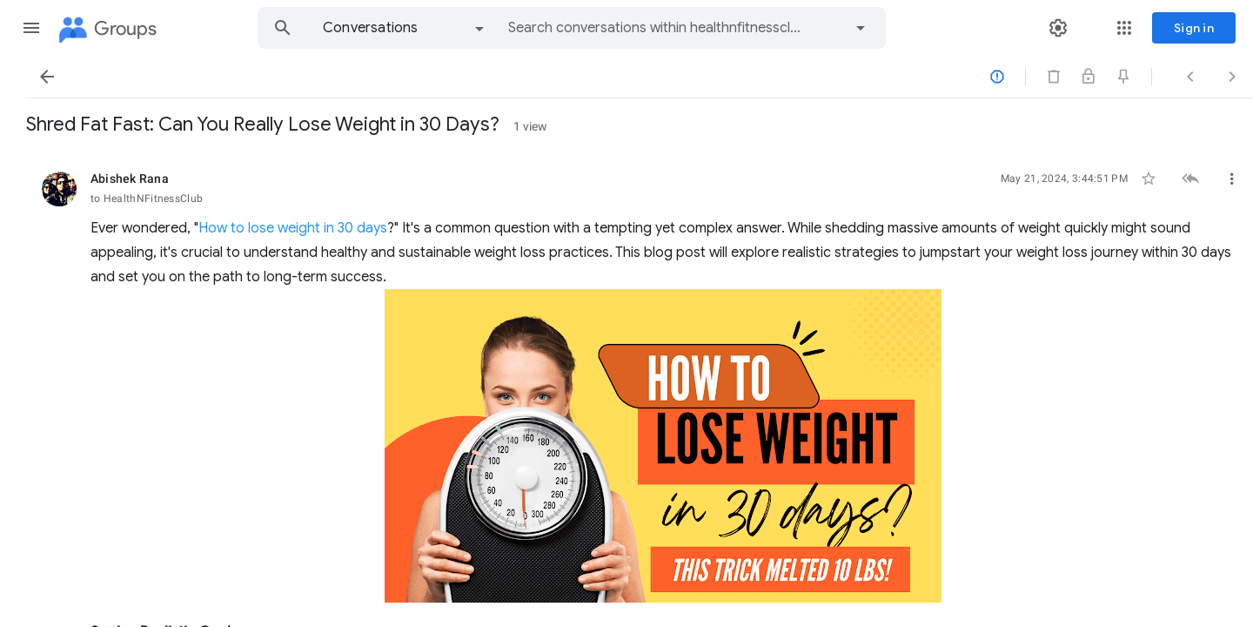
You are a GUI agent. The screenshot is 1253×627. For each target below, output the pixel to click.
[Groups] (106, 30)
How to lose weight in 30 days (524, 228)
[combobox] (654, 28)
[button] (31, 28)
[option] (404, 28)
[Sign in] (1194, 28)
